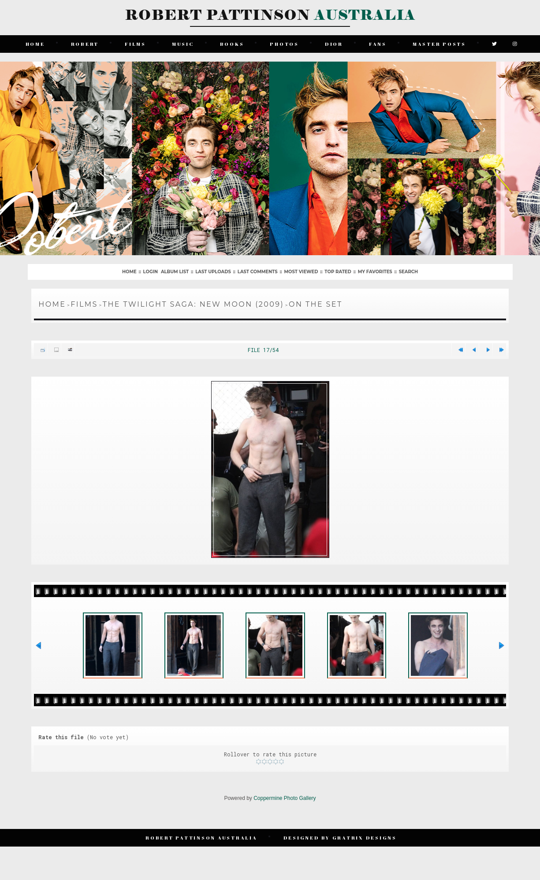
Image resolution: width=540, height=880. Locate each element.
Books (232, 43)
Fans (378, 43)
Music (183, 43)
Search (408, 272)
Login (150, 272)
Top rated (337, 272)
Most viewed (301, 272)
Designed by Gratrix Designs (340, 837)
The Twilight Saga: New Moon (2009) (193, 304)
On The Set (315, 304)
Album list (175, 272)
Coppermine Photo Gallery (284, 798)
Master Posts (439, 43)
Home (35, 43)
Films (135, 43)
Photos (284, 43)
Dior (334, 43)
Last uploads (213, 272)
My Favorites (375, 272)
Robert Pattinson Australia (201, 837)
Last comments (258, 272)
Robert (85, 43)
